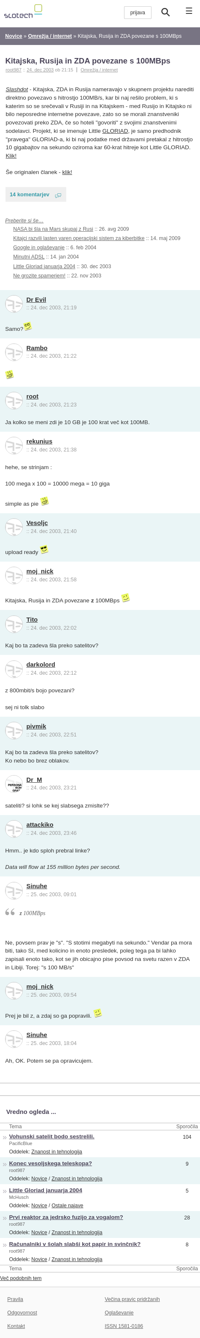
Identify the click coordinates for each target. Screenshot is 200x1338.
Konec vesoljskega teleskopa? (50, 1163)
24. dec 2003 (40, 69)
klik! (67, 172)
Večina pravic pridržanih (132, 1299)
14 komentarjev (29, 194)
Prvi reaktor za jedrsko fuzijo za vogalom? (66, 1217)
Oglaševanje (119, 1313)
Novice (39, 1179)
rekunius (40, 441)
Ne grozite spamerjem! (39, 276)
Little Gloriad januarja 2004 (44, 266)
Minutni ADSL (28, 257)
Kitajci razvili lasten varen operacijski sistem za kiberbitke (78, 238)
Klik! (11, 156)
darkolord (41, 664)
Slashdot (17, 89)
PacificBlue (20, 1143)
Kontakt (16, 1326)
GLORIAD (115, 131)
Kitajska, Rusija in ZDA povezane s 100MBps (87, 60)
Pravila (15, 1299)
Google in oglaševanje (39, 248)
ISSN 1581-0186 (124, 1326)
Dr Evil (36, 299)
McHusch (19, 1197)
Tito (32, 619)
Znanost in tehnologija (56, 1152)
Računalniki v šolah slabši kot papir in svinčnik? (75, 1244)
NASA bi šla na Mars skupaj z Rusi (53, 229)
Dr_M (34, 779)
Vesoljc (37, 523)
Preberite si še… (24, 221)
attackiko (40, 824)
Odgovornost (22, 1313)
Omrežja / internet (99, 69)
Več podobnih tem (21, 1278)
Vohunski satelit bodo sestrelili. (52, 1136)
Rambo (37, 348)
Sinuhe (37, 886)
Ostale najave (67, 1206)
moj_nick (40, 571)
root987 (17, 1170)
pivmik (36, 726)
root (33, 396)
